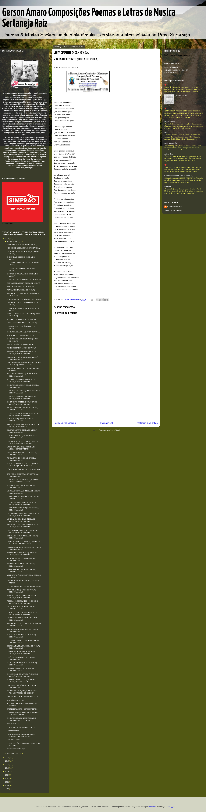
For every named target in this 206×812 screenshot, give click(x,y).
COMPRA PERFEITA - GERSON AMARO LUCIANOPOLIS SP (22, 713)
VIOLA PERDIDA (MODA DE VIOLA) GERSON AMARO (21, 608)
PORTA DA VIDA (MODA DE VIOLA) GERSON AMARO (21, 636)
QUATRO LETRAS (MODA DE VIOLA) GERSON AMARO (22, 431)
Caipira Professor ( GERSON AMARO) (178, 176)
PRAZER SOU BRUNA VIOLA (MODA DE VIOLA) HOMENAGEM (23, 425)
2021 (7, 778)
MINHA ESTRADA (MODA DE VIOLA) (22, 244)
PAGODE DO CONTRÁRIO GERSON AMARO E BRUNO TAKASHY (21, 735)
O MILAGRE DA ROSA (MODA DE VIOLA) (23, 332)
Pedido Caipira (169, 121)
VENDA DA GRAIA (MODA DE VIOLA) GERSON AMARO (22, 630)
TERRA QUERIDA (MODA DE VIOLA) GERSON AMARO (22, 664)
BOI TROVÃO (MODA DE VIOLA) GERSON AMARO (20, 420)
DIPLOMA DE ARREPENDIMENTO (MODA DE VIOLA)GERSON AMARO (24, 364)
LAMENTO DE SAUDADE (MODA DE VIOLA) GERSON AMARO (21, 653)
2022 (7, 782)
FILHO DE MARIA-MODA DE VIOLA (21, 348)
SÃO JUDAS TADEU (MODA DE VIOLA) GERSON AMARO (22, 475)
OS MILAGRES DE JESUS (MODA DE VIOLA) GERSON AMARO (21, 503)
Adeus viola (168, 154)
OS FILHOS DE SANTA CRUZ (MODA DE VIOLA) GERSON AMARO (23, 514)
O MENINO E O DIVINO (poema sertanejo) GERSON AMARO (23, 509)
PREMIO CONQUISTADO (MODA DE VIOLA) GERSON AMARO (21, 352)
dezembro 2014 (13, 753)
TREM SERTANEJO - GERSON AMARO (22, 709)
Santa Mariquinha (170, 143)
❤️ (165, 108)
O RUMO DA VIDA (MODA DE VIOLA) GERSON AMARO (22, 437)
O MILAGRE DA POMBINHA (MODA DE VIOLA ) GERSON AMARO (23, 481)
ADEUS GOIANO (13, 724)
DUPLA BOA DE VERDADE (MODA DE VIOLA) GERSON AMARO (22, 531)
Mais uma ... (168, 186)
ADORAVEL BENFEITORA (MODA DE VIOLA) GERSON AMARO (22, 554)
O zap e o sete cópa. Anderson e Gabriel (21, 727)
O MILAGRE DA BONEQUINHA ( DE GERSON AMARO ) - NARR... (21, 719)
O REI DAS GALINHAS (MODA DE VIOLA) (24, 279)
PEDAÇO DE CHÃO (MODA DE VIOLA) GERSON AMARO (22, 408)
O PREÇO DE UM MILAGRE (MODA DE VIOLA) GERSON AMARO (22, 414)
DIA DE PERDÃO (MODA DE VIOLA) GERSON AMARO (21, 570)
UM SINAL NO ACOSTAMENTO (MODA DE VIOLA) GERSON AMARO (22, 442)
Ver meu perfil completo (173, 210)
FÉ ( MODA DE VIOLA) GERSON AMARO (23, 469)
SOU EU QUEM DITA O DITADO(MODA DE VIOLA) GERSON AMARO (22, 465)
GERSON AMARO (174, 207)
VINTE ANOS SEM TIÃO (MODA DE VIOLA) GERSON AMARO (21, 520)
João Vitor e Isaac (13, 740)
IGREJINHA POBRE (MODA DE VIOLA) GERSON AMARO (22, 358)
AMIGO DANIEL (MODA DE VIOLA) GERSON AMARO (21, 591)
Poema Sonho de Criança (16, 749)
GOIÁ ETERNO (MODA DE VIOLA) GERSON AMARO (20, 658)
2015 (7, 757)
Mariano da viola (13, 731)
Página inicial (106, 423)
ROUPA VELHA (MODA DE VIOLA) (21, 290)
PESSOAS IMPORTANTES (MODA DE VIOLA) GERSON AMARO (21, 596)
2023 (7, 785)
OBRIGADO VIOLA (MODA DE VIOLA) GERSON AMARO (22, 537)
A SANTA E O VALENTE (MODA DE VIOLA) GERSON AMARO (21, 380)
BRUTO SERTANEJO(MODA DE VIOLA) (22, 696)
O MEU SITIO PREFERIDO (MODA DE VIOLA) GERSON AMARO (22, 403)
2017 (7, 764)
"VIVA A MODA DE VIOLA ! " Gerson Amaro (24, 586)
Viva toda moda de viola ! (16, 700)
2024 (7, 789)
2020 (7, 775)
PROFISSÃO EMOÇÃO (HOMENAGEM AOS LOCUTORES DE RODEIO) (22, 692)
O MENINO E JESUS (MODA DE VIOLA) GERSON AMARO (22, 497)
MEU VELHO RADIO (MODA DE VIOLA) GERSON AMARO (23, 619)
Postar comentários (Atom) (109, 430)
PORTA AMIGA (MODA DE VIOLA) (20, 335)
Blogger (172, 807)
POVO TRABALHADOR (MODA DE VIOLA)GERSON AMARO (21, 681)
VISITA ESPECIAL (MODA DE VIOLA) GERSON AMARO (22, 453)
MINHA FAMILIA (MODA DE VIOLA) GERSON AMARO (21, 559)
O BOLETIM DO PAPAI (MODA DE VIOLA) (24, 299)
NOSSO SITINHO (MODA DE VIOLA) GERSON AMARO (21, 486)
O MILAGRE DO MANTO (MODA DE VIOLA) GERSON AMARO (21, 397)
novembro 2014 (13, 241)
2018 (7, 768)
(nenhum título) (181, 95)
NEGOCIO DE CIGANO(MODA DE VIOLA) (23, 248)
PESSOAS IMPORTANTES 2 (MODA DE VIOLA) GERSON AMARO (22, 602)
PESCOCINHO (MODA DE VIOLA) (20, 286)
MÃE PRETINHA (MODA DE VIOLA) (21, 319)
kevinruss (152, 807)
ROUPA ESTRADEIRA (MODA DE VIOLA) (23, 283)
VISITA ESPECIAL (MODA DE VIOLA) (22, 323)
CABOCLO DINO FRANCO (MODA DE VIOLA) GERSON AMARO (22, 613)
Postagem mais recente (65, 423)
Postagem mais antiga (147, 423)
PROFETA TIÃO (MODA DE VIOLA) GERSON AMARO (21, 565)
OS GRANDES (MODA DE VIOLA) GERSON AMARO (20, 669)
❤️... (166, 85)
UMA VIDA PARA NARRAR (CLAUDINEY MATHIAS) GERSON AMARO (23, 542)
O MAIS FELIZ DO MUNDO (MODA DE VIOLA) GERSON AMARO (22, 675)
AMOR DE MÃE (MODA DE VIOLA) (21, 344)
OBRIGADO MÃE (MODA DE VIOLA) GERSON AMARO (21, 686)
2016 (7, 761)
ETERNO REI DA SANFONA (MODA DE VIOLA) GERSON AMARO (22, 526)
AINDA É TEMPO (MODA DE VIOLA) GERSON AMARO (21, 459)
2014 (7, 238)
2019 (7, 771)
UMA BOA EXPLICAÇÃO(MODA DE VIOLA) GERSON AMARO (21, 448)
